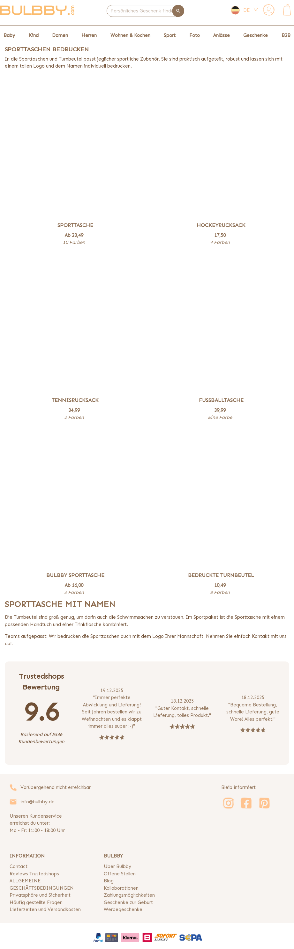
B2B (286, 35)
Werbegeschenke (123, 909)
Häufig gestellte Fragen (36, 902)
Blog (109, 881)
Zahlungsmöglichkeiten (129, 895)
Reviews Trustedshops (34, 874)
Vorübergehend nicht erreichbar (55, 787)
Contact (18, 866)
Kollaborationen (121, 888)
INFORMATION (27, 856)
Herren (89, 35)
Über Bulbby (117, 866)
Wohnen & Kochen (130, 35)
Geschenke (255, 35)
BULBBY (113, 856)
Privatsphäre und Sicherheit (40, 895)
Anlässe (221, 35)
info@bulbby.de (37, 802)
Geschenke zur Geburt (128, 902)
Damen (60, 35)
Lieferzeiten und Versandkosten (45, 909)
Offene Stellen (120, 874)
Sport (170, 35)
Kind (34, 35)
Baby (9, 35)
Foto (194, 35)
